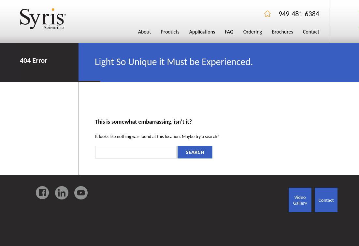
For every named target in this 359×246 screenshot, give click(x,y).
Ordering (252, 32)
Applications (202, 32)
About (144, 32)
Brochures (282, 32)
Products (170, 32)
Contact (311, 32)
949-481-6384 (299, 13)
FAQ (229, 32)
